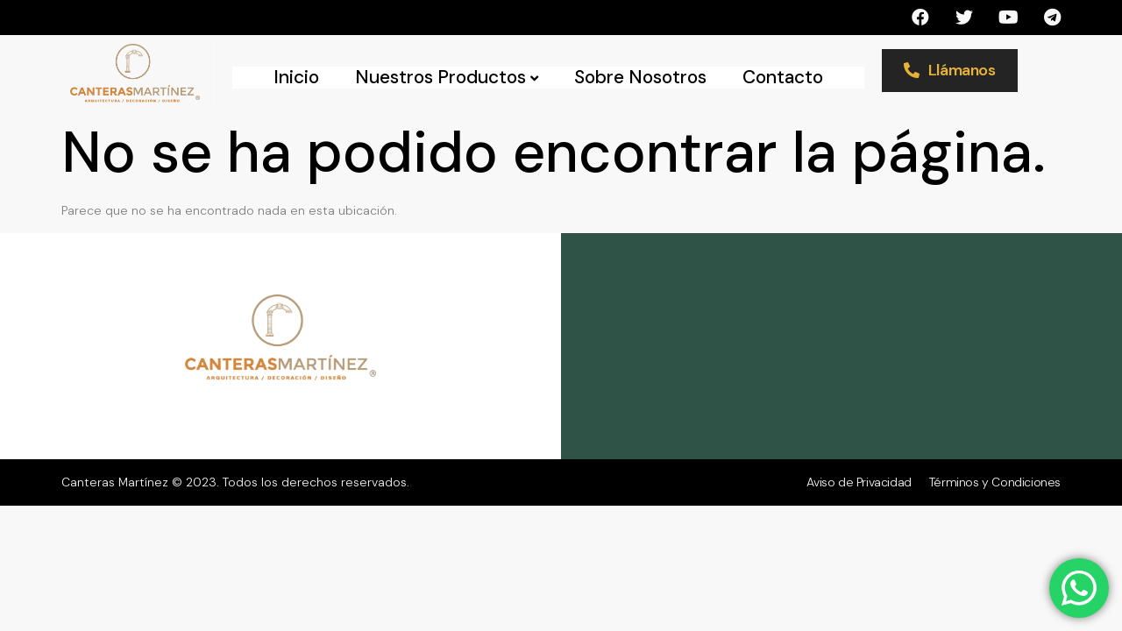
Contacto (782, 78)
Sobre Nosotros (640, 78)
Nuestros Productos (446, 78)
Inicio (296, 78)
